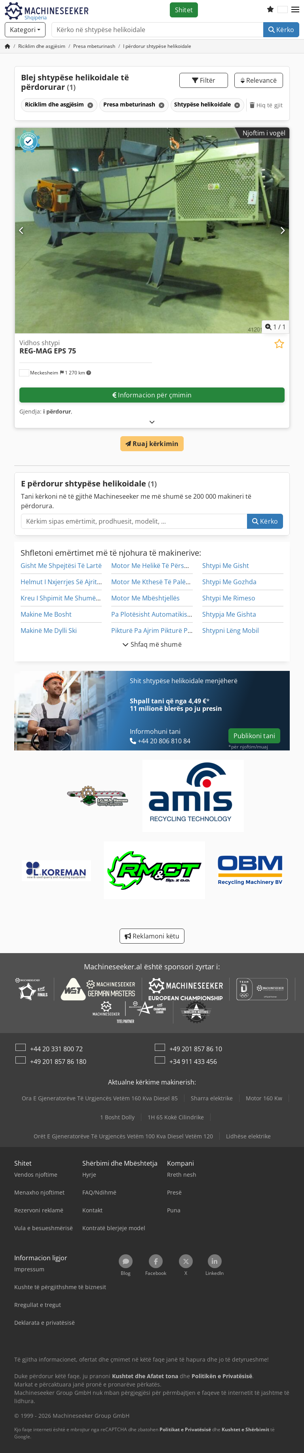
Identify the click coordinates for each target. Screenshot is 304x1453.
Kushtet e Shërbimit (245, 1429)
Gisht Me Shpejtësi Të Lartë (61, 565)
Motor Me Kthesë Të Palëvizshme (160, 581)
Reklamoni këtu (152, 936)
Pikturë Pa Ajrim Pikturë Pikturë (158, 630)
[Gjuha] (282, 9)
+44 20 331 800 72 (56, 1049)
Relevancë (259, 80)
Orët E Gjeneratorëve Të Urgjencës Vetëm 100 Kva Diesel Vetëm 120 (123, 1136)
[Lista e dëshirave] (270, 9)
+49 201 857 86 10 (195, 1049)
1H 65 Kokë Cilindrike (176, 1117)
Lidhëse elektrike (248, 1136)
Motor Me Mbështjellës (145, 598)
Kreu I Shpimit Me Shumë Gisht (67, 598)
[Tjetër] (282, 230)
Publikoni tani (254, 735)
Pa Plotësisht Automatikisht (152, 614)
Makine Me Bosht (46, 614)
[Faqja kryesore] (7, 46)
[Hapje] (152, 422)
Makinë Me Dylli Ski (49, 630)
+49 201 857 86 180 (58, 1061)
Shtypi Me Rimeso (228, 598)
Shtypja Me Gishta (229, 614)
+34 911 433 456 (193, 1061)
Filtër (203, 80)
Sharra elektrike (212, 1098)
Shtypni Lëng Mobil (230, 630)
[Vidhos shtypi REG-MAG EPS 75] (152, 230)
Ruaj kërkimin (152, 443)
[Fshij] (89, 105)
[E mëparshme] (22, 230)
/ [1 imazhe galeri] (275, 327)
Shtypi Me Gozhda (229, 581)
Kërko (281, 29)
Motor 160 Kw (264, 1098)
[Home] (41, 46)
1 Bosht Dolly (117, 1117)
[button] (295, 9)
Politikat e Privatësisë (185, 1429)
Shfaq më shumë (152, 644)
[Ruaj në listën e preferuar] (279, 343)
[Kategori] (25, 29)
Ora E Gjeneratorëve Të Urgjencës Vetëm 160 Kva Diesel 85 (100, 1098)
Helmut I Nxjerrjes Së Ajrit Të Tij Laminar (80, 581)
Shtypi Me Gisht (225, 565)
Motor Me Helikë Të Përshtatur (157, 565)
